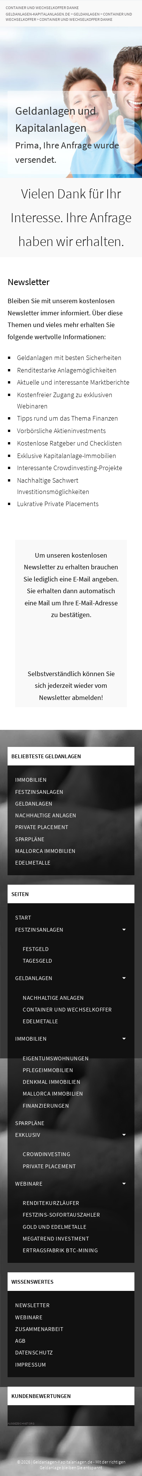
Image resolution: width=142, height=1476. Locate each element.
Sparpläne (30, 839)
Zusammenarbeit (39, 1329)
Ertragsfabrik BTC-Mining (60, 1250)
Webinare (28, 1183)
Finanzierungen (46, 1105)
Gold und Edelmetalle (54, 1226)
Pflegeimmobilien (48, 1070)
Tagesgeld (37, 960)
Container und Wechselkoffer (67, 1009)
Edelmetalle (33, 862)
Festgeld (35, 948)
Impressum (30, 1364)
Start (23, 917)
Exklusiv (27, 1134)
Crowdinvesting (46, 1154)
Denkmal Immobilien (51, 1081)
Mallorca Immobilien (45, 850)
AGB (20, 1340)
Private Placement (42, 827)
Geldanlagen (34, 803)
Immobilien (31, 779)
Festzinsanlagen (39, 791)
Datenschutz (34, 1352)
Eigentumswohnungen (56, 1058)
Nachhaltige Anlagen (45, 815)
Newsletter (32, 1305)
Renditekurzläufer (51, 1202)
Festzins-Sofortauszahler (61, 1214)
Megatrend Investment (56, 1238)
